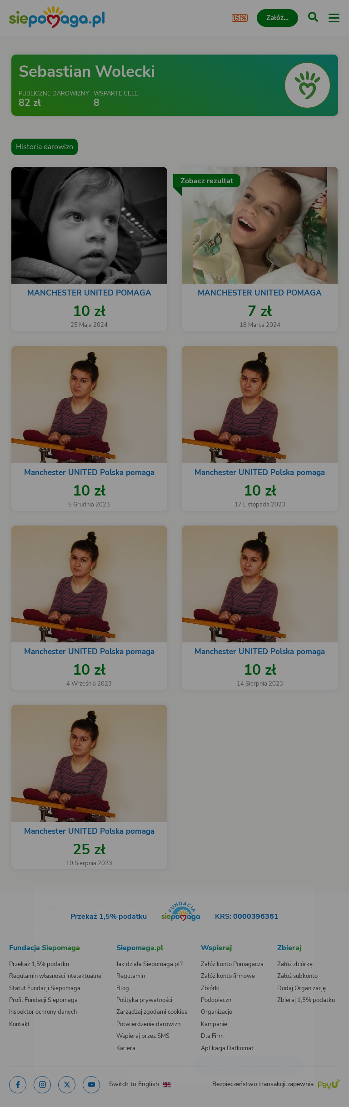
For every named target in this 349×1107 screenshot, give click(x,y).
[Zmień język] (25, 886)
